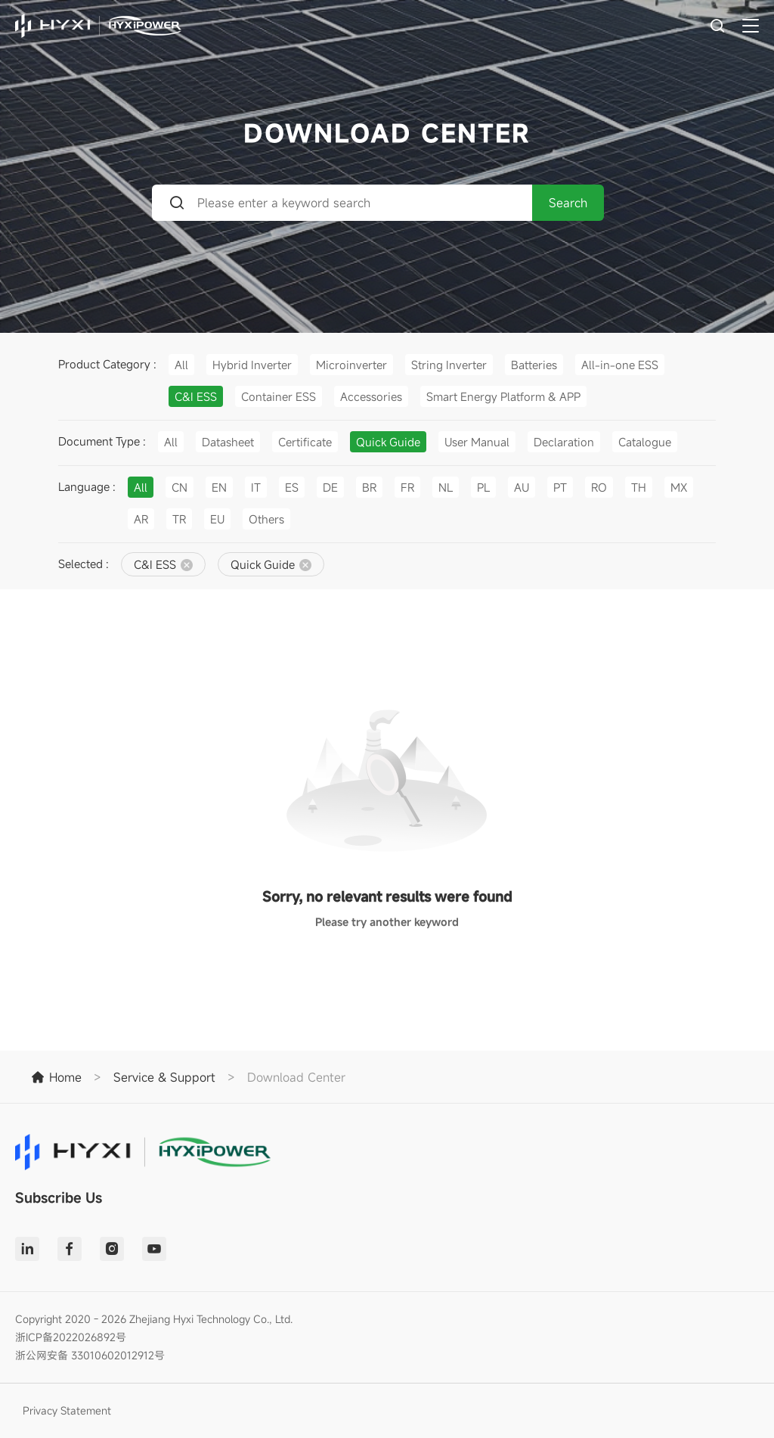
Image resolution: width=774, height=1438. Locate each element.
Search (568, 202)
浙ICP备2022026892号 (70, 1337)
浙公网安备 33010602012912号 (90, 1355)
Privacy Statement (67, 1410)
